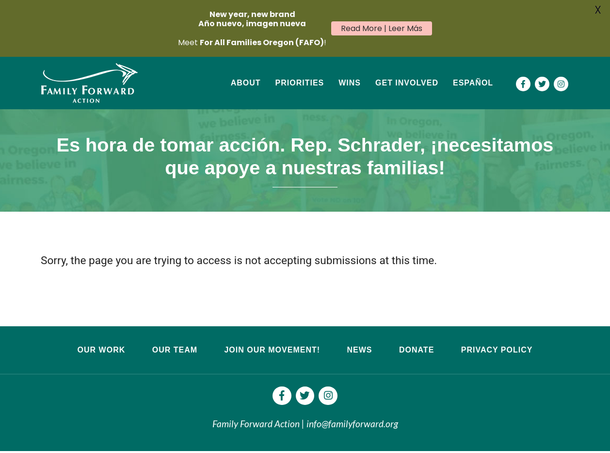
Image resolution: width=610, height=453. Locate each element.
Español (473, 83)
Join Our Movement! (272, 350)
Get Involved (406, 83)
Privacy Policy (497, 350)
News (359, 350)
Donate (416, 350)
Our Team (174, 350)
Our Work (102, 350)
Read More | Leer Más (381, 28)
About (246, 83)
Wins (349, 83)
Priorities (299, 83)
